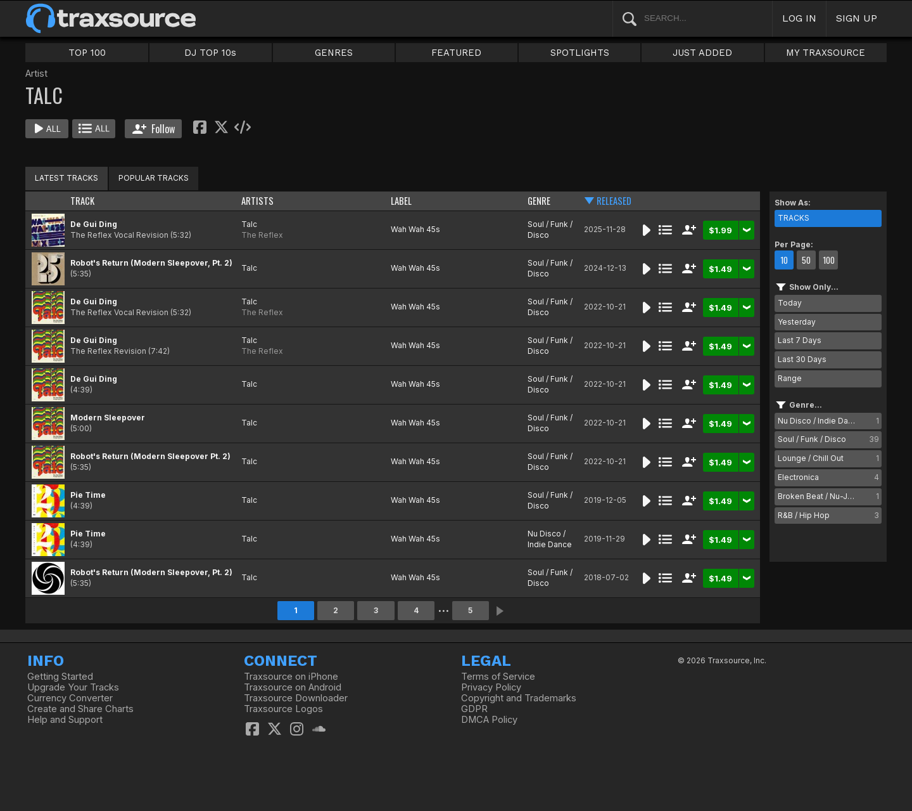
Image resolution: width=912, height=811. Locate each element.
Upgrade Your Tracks (73, 687)
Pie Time (88, 495)
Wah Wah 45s (415, 229)
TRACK (82, 200)
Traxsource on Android (292, 687)
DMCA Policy (489, 719)
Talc (249, 224)
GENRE (539, 200)
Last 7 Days (799, 340)
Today (790, 303)
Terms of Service (498, 676)
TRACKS (793, 218)
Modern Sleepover (107, 417)
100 (829, 260)
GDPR (474, 709)
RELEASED (614, 200)
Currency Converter (70, 698)
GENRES (334, 52)
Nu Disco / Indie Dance (550, 539)
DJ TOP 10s (210, 52)
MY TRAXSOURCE (825, 52)
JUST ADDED (702, 52)
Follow (153, 128)
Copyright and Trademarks (518, 698)
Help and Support (65, 719)
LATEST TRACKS (66, 178)
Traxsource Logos (283, 709)
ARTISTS (257, 200)
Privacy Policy (491, 687)
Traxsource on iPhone (291, 676)
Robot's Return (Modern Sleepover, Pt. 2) (151, 263)
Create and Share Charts (80, 709)
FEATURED (456, 52)
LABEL (401, 200)
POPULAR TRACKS (153, 178)
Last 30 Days (802, 359)
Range (790, 378)
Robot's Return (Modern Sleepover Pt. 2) (150, 456)
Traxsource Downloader (296, 698)
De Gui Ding (93, 224)
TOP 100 (87, 52)
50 (806, 260)
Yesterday (797, 322)
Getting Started (60, 676)
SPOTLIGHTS (579, 52)
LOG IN (799, 18)
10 (784, 260)
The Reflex (262, 235)
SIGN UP (856, 18)
